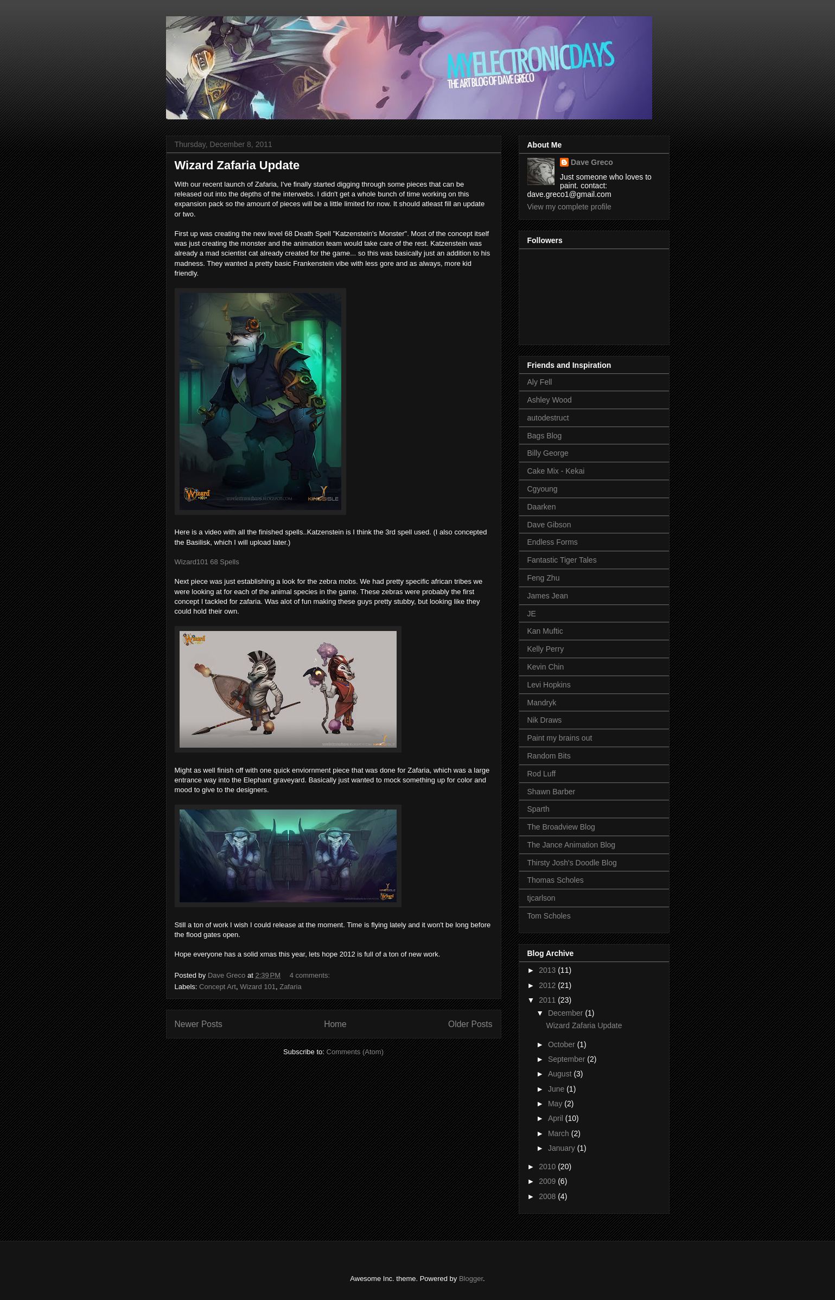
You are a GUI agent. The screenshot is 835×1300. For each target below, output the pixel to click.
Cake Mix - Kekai (556, 471)
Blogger (471, 1278)
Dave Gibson (549, 524)
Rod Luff (541, 773)
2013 (548, 970)
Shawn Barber (551, 791)
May (556, 1103)
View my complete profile (569, 206)
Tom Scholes (549, 916)
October (562, 1044)
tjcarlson (541, 898)
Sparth (538, 809)
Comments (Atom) (355, 1052)
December (566, 1013)
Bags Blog (544, 435)
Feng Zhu (543, 577)
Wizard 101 (258, 987)
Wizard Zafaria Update (237, 165)
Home (335, 1024)
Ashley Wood (549, 400)
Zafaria (290, 987)
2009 (548, 1181)
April (556, 1118)
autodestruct (548, 417)
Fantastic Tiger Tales (562, 560)
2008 (548, 1196)
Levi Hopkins (549, 684)
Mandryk (542, 702)
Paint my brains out (559, 738)
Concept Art (217, 987)
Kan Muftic (545, 631)
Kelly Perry (545, 649)
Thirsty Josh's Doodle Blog (572, 862)
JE (531, 613)
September (567, 1059)
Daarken (541, 506)
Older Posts (470, 1024)
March (559, 1133)
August (560, 1073)
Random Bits (549, 755)
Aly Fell (539, 382)
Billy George (548, 453)
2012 (548, 985)
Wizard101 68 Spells (207, 562)
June (557, 1089)
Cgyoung (542, 489)
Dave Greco (592, 162)
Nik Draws (544, 720)
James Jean (547, 595)
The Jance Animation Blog (571, 844)
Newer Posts (198, 1024)
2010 (548, 1166)
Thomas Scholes (555, 880)
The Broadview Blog (561, 827)
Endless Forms (552, 542)
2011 (548, 1000)
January (562, 1148)
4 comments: (311, 975)
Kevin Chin (545, 666)
